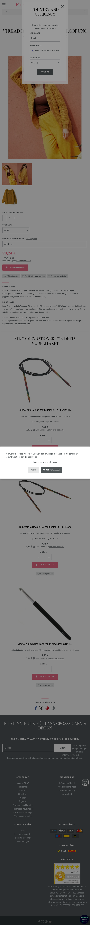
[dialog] (45, 462)
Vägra (33, 470)
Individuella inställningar (45, 462)
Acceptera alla (52, 470)
